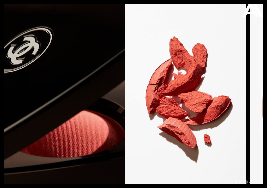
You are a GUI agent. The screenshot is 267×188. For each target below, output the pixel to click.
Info (241, 181)
